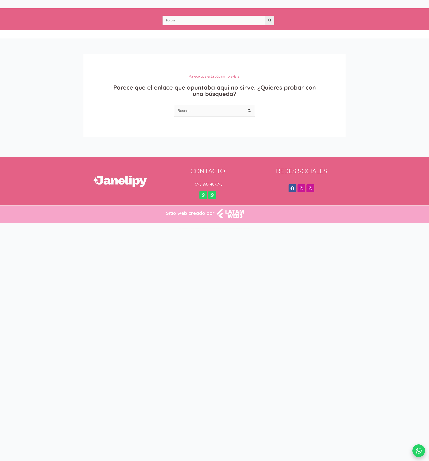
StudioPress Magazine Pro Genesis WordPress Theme (239, 228)
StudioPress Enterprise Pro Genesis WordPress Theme (185, 228)
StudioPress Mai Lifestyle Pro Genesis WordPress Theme (246, 228)
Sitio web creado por (190, 213)
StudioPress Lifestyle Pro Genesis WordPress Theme (232, 228)
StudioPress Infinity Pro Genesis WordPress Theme (219, 228)
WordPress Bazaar (180, 228)
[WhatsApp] (418, 450)
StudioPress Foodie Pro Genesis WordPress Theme (205, 228)
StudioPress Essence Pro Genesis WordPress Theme (191, 228)
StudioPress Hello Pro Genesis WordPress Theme (212, 228)
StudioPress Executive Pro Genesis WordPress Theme (198, 228)
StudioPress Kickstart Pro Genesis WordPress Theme (225, 228)
